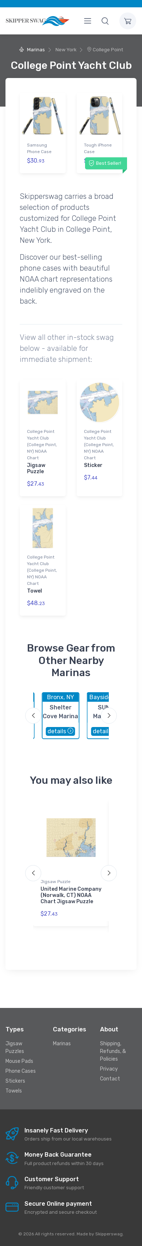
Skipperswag (109, 1233)
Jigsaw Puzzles (14, 1047)
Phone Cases (20, 1071)
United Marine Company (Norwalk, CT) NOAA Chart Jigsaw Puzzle (71, 895)
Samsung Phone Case (39, 148)
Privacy (109, 1069)
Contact (110, 1079)
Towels (13, 1091)
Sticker (93, 465)
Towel (34, 591)
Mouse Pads (19, 1061)
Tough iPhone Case (98, 148)
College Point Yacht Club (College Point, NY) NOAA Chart (42, 444)
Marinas (32, 49)
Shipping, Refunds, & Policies (113, 1051)
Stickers (15, 1081)
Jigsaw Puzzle (36, 468)
